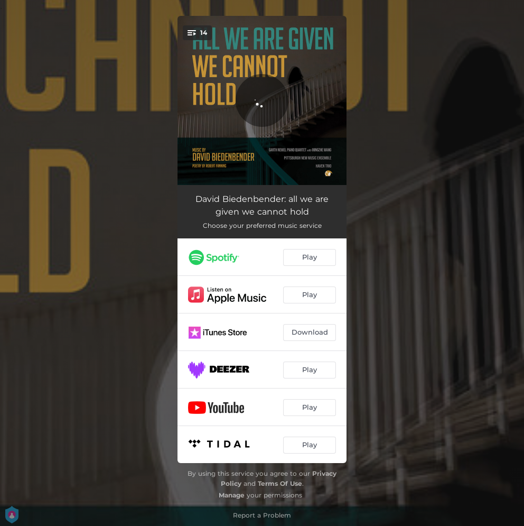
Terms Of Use (280, 483)
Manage (232, 495)
